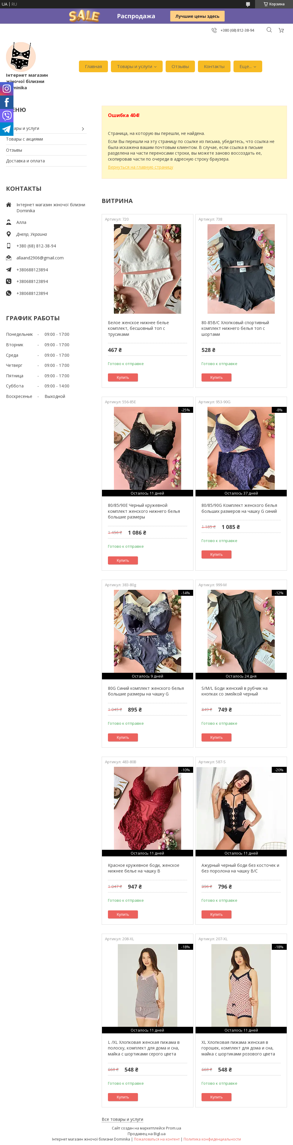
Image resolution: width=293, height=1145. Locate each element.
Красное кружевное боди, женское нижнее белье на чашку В (143, 868)
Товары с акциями (24, 139)
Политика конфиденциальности (212, 1139)
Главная (93, 66)
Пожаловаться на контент (157, 1139)
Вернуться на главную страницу (140, 167)
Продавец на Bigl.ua (147, 1133)
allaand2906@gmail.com (40, 258)
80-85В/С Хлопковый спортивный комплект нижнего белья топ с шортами (235, 328)
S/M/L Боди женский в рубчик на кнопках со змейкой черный (235, 691)
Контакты (214, 66)
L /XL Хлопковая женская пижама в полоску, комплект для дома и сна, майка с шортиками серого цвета (144, 1048)
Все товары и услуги (122, 1119)
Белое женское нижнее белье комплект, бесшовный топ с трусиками (138, 328)
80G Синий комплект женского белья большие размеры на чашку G (146, 691)
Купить (123, 377)
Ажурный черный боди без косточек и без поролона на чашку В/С (240, 868)
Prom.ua (173, 1128)
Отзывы (180, 66)
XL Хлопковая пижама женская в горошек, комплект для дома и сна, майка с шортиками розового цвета (238, 1048)
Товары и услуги (134, 66)
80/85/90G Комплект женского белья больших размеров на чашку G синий (239, 508)
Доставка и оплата (25, 161)
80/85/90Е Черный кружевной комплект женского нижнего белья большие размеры (144, 511)
